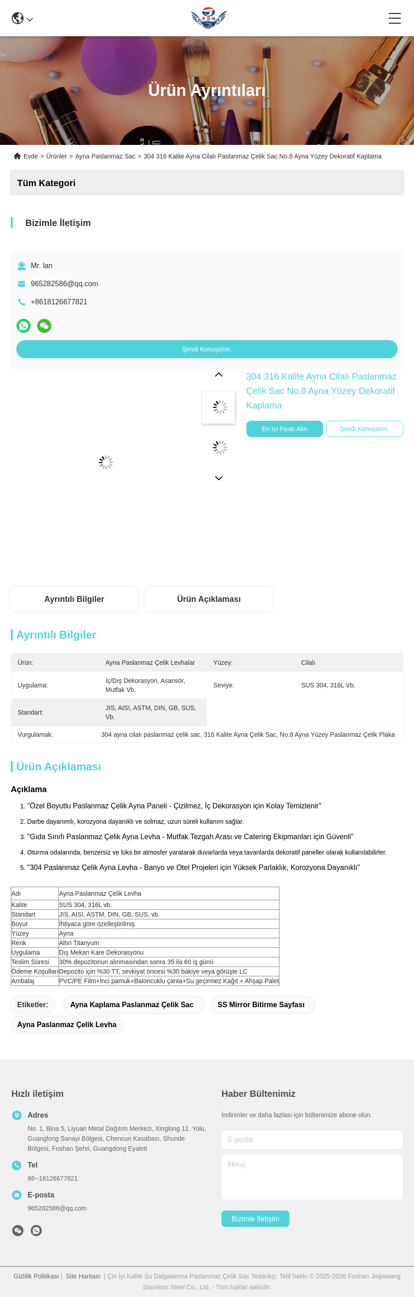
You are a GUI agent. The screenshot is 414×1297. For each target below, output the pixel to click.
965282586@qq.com (64, 284)
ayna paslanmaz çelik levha (66, 1024)
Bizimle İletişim (255, 1219)
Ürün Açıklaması (209, 599)
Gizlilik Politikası (36, 1276)
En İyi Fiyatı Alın (284, 429)
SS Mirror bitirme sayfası (260, 1005)
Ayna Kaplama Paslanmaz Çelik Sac (131, 1005)
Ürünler (56, 156)
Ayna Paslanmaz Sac (105, 156)
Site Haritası (83, 1276)
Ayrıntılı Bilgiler (74, 599)
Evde (31, 156)
